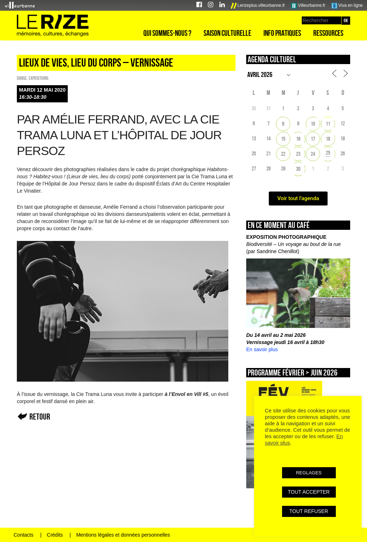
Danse (22, 78)
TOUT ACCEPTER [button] (309, 492)
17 (313, 139)
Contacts (23, 535)
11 (328, 124)
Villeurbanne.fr (308, 6)
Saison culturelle (227, 33)
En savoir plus (262, 349)
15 (283, 139)
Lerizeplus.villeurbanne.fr (258, 6)
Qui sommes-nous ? (167, 33)
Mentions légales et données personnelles (123, 535)
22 (283, 154)
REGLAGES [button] (309, 472)
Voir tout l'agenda (298, 198)
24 (313, 154)
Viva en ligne (347, 6)
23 (298, 154)
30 (298, 169)
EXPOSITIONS (38, 78)
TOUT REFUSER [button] (308, 511)
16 (298, 139)
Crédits (55, 535)
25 (328, 153)
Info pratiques (282, 33)
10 (313, 124)
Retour (39, 416)
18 (328, 139)
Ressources (328, 33)
